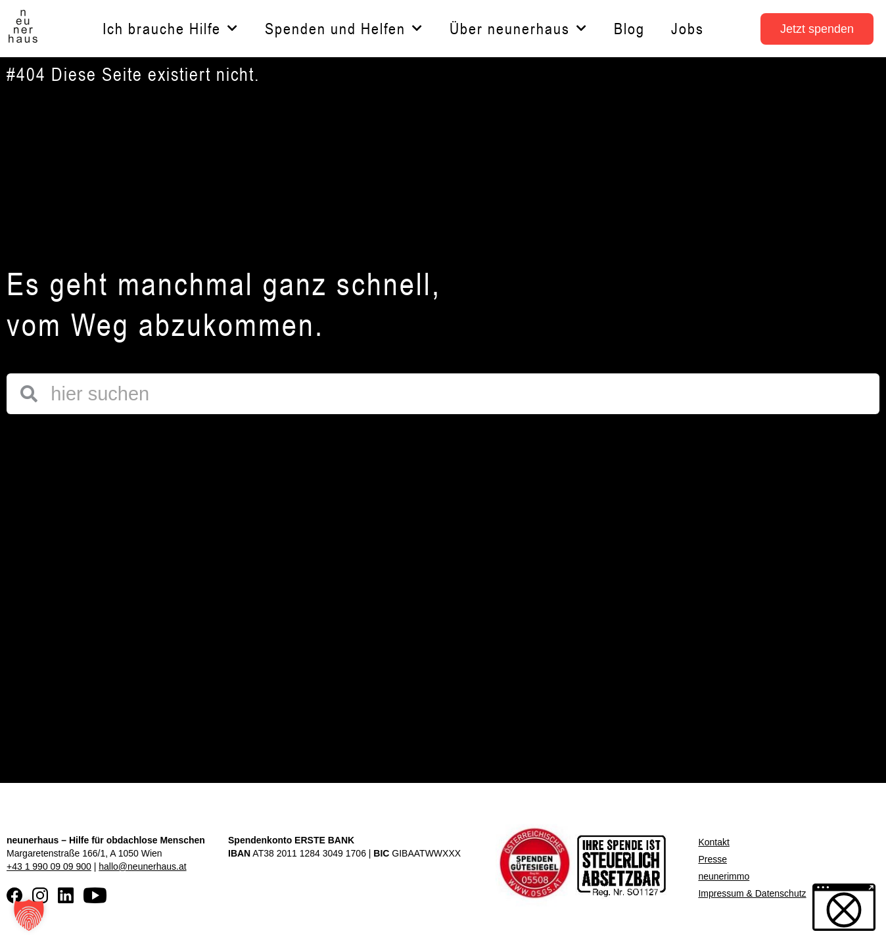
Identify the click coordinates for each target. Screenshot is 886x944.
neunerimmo (723, 876)
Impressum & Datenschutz (752, 893)
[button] (29, 915)
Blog (629, 28)
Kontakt (713, 842)
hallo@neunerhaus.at (142, 866)
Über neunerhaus (519, 28)
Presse (712, 859)
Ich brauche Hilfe (171, 28)
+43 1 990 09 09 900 (49, 866)
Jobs (687, 28)
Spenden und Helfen (344, 28)
